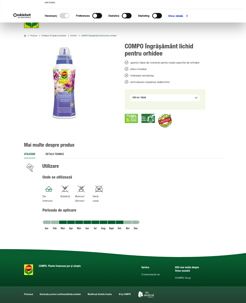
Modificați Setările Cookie (100, 294)
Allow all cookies (221, 6)
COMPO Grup (183, 277)
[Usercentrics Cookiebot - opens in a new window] (22, 37)
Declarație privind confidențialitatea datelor (60, 294)
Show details (175, 37)
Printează (28, 294)
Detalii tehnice (55, 154)
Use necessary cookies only (221, 19)
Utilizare (29, 154)
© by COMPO (125, 294)
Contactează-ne (150, 274)
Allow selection (221, 13)
